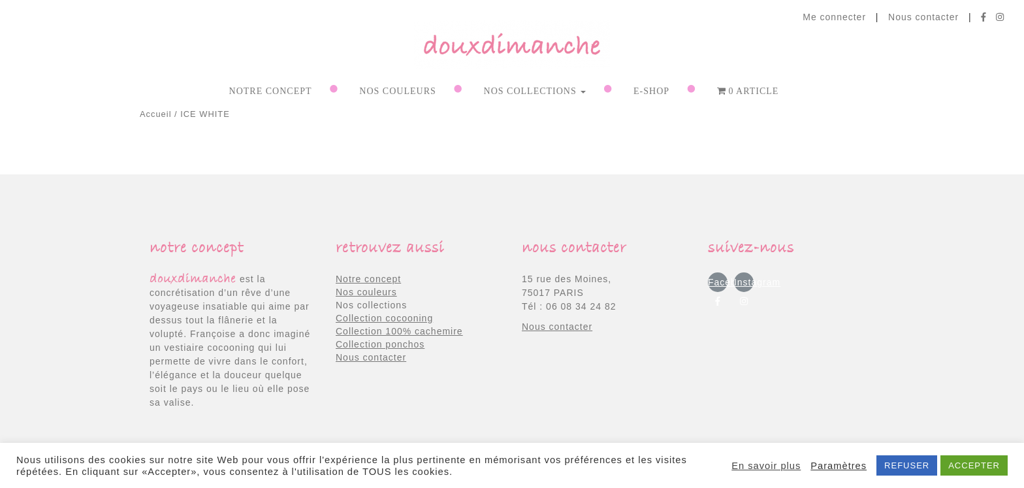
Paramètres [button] (838, 466)
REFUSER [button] (906, 465)
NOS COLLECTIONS (535, 91)
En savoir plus (766, 466)
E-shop (651, 91)
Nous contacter (923, 17)
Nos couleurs (366, 292)
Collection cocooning (384, 318)
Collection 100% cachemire (399, 331)
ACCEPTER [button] (974, 465)
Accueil (156, 114)
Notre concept (270, 91)
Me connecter (834, 17)
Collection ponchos (380, 344)
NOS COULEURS (397, 91)
